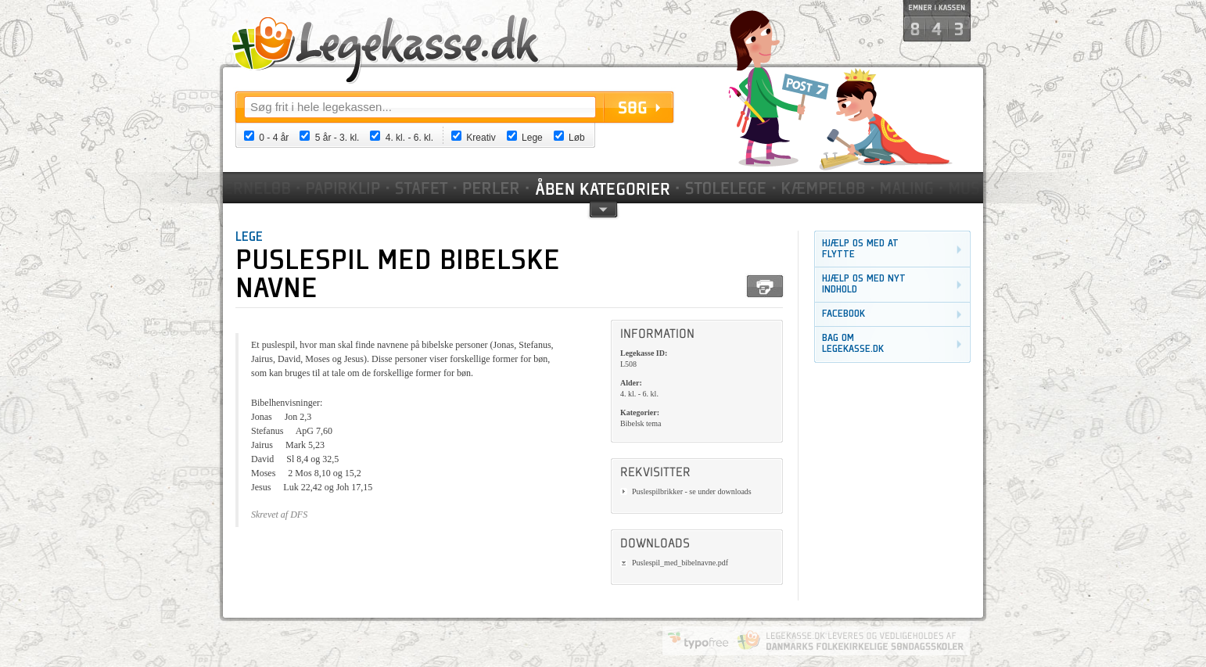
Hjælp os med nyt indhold (864, 284)
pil (603, 208)
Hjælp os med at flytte (860, 249)
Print (765, 286)
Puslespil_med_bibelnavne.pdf (680, 562)
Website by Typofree (698, 640)
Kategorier (604, 187)
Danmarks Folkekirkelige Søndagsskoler (850, 640)
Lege (532, 137)
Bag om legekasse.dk (853, 343)
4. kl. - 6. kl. (409, 137)
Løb (577, 137)
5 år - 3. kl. (337, 137)
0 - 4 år (274, 137)
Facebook (843, 314)
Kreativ (480, 137)
